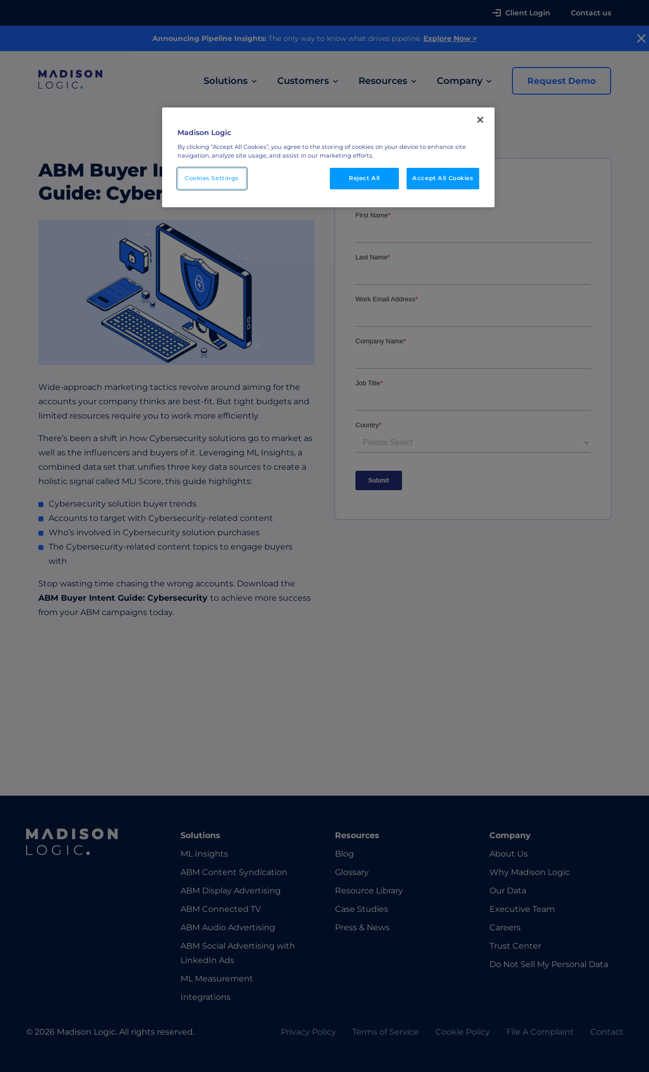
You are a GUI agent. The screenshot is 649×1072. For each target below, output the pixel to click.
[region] (328, 157)
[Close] (480, 119)
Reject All (364, 178)
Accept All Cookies (442, 178)
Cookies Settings (212, 178)
